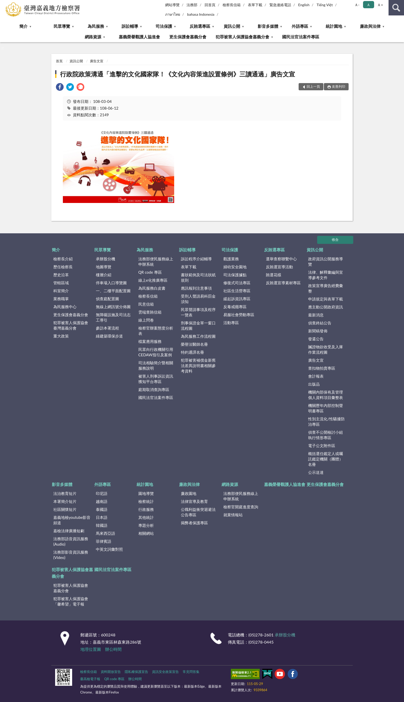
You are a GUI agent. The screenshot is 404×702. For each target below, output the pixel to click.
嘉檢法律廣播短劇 (68, 530)
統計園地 (334, 26)
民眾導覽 (62, 26)
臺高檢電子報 (90, 679)
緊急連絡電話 (280, 5)
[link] (60, 87)
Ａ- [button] (357, 5)
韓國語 (101, 525)
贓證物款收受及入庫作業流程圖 (325, 349)
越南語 (101, 501)
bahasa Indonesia (200, 14)
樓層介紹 (103, 274)
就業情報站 (233, 514)
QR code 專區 (150, 272)
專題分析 (146, 525)
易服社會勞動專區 (238, 314)
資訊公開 (232, 26)
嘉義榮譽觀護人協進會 (139, 36)
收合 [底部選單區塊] (335, 239)
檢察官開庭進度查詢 (240, 506)
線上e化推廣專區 (152, 280)
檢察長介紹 (63, 258)
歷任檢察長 (63, 266)
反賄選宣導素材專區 (283, 282)
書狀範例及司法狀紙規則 (198, 277)
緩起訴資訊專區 (236, 298)
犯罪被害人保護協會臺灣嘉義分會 (70, 325)
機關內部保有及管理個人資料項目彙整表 (325, 395)
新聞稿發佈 (317, 330)
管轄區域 (61, 282)
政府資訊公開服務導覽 (325, 261)
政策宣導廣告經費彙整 (325, 288)
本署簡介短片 (65, 501)
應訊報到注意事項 (196, 288)
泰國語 (101, 509)
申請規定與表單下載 (325, 299)
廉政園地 (188, 493)
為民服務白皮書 (151, 288)
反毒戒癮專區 (235, 306)
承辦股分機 (105, 258)
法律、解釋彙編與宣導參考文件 (325, 275)
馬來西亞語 (105, 533)
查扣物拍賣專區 (321, 368)
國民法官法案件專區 (300, 36)
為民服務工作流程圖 (198, 336)
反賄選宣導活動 (279, 266)
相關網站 (146, 533)
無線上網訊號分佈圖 (113, 306)
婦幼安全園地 (235, 266)
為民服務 (96, 26)
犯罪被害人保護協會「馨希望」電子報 (70, 601)
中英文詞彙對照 (109, 549)
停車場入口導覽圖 (111, 282)
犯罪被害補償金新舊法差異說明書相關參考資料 (198, 365)
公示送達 (316, 472)
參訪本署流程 (107, 328)
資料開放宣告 (111, 672)
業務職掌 (61, 298)
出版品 (314, 384)
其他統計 (146, 517)
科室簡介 (61, 290)
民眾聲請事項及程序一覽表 (198, 312)
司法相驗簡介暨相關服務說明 (155, 365)
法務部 (192, 5)
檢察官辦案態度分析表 (155, 331)
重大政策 (61, 336)
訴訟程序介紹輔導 (196, 258)
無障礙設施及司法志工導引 (113, 317)
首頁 (59, 61)
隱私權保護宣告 (136, 672)
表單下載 (255, 5)
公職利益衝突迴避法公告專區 (198, 512)
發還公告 (316, 338)
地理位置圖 (90, 649)
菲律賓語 (103, 541)
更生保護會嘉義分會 (187, 36)
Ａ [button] (368, 5)
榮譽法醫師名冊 (194, 344)
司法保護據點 (235, 274)
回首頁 (210, 5)
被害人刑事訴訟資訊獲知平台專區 (155, 379)
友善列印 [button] (338, 86)
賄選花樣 (273, 274)
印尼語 (101, 493)
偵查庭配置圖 (107, 298)
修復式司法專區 (236, 282)
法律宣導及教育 (194, 501)
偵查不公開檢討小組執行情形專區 (325, 435)
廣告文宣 (96, 61)
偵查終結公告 (319, 323)
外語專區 (300, 26)
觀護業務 (231, 258)
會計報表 (316, 376)
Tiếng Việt (325, 5)
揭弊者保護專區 (194, 522)
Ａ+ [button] (380, 5)
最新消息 (316, 315)
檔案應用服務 (150, 341)
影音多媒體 (268, 26)
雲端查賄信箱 (150, 312)
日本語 (101, 517)
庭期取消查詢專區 (153, 389)
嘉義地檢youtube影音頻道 (71, 520)
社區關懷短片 (65, 509)
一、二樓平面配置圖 (113, 290)
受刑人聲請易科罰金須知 (198, 299)
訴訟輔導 (130, 26)
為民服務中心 (65, 306)
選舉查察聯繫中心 (281, 258)
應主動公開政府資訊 (325, 307)
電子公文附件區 (321, 445)
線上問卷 (146, 320)
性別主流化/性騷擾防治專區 (326, 421)
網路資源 (93, 36)
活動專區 (231, 322)
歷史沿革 (61, 274)
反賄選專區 (200, 26)
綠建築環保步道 (109, 336)
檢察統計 (146, 501)
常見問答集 (191, 672)
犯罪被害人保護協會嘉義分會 (242, 36)
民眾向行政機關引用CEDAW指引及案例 (155, 352)
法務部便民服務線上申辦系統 (155, 261)
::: (4, 4)
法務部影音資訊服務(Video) (70, 555)
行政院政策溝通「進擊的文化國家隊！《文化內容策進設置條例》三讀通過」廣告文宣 (177, 74)
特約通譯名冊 (192, 352)
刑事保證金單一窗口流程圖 (198, 326)
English (303, 5)
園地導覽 (146, 493)
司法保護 (164, 26)
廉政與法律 (370, 26)
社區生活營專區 (236, 290)
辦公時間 (113, 649)
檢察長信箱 (232, 5)
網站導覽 (172, 5)
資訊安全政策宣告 (165, 672)
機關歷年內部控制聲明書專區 (325, 408)
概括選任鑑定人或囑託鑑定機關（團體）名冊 (325, 459)
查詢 (396, 7)
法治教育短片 (65, 493)
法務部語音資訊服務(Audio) (70, 541)
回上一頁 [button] (313, 86)
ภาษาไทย (172, 14)
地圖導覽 (103, 266)
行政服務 (146, 509)
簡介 (23, 26)
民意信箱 (146, 304)
